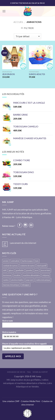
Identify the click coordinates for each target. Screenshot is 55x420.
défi (4, 270)
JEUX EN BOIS (8, 74)
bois (37, 261)
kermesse (7, 275)
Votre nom (27, 325)
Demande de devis (16, 372)
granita (29, 270)
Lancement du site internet (23, 242)
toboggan (25, 285)
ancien (6, 261)
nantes (6, 280)
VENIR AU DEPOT (40, 372)
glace (11, 270)
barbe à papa (27, 261)
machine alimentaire (31, 275)
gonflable (20, 270)
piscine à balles (17, 280)
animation (15, 261)
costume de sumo (27, 265)
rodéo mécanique (43, 280)
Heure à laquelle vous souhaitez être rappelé (27, 346)
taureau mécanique (11, 285)
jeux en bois (45, 270)
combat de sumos (10, 265)
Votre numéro (27, 336)
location (17, 275)
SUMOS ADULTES (37, 74)
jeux (36, 270)
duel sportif (41, 265)
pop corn (29, 280)
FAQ (29, 372)
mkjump (45, 275)
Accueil (18, 22)
